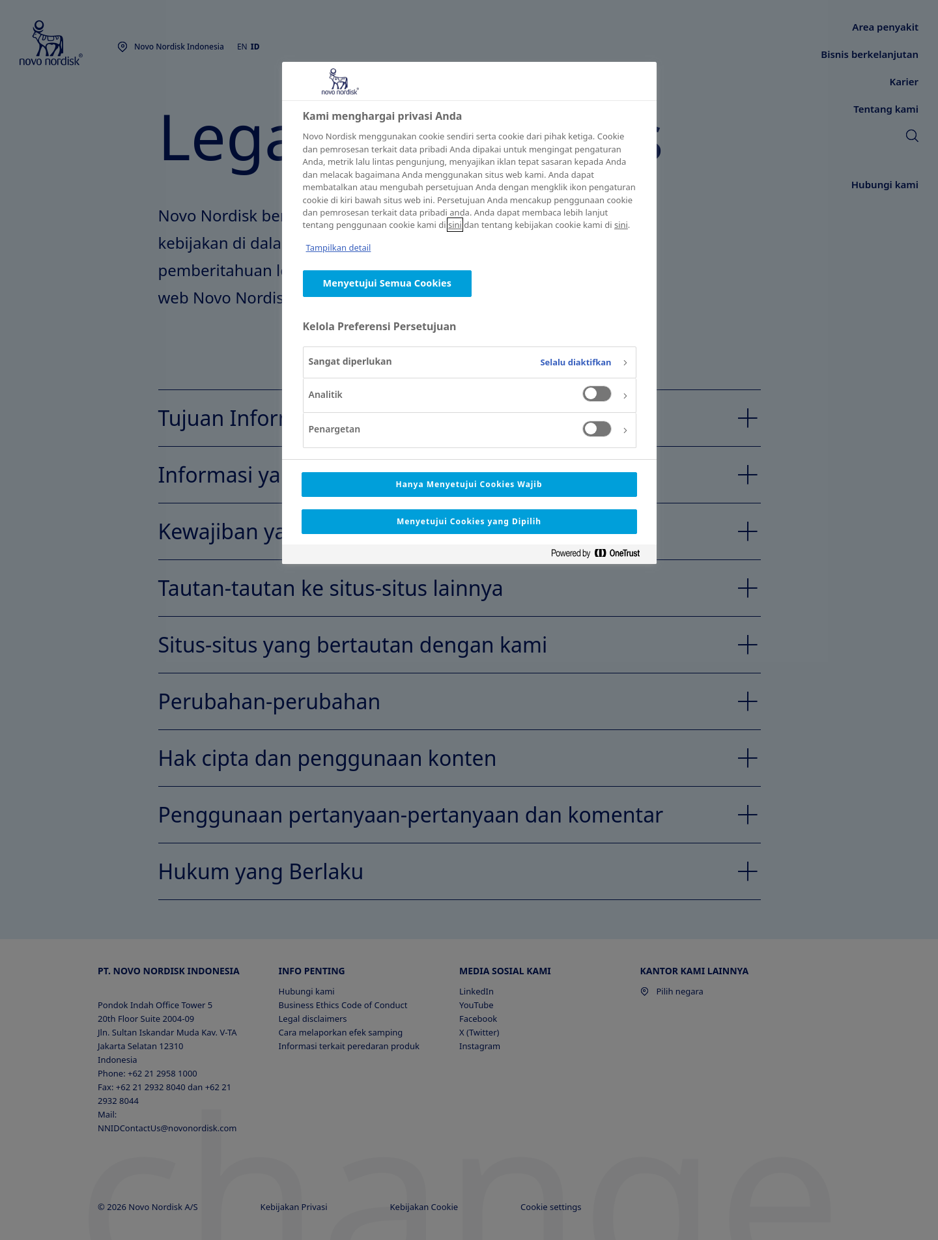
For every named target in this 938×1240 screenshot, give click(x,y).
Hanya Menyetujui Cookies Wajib (469, 484)
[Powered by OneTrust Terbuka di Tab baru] (600, 556)
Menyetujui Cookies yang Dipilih (469, 521)
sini (455, 225)
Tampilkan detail (338, 247)
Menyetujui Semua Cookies (387, 283)
